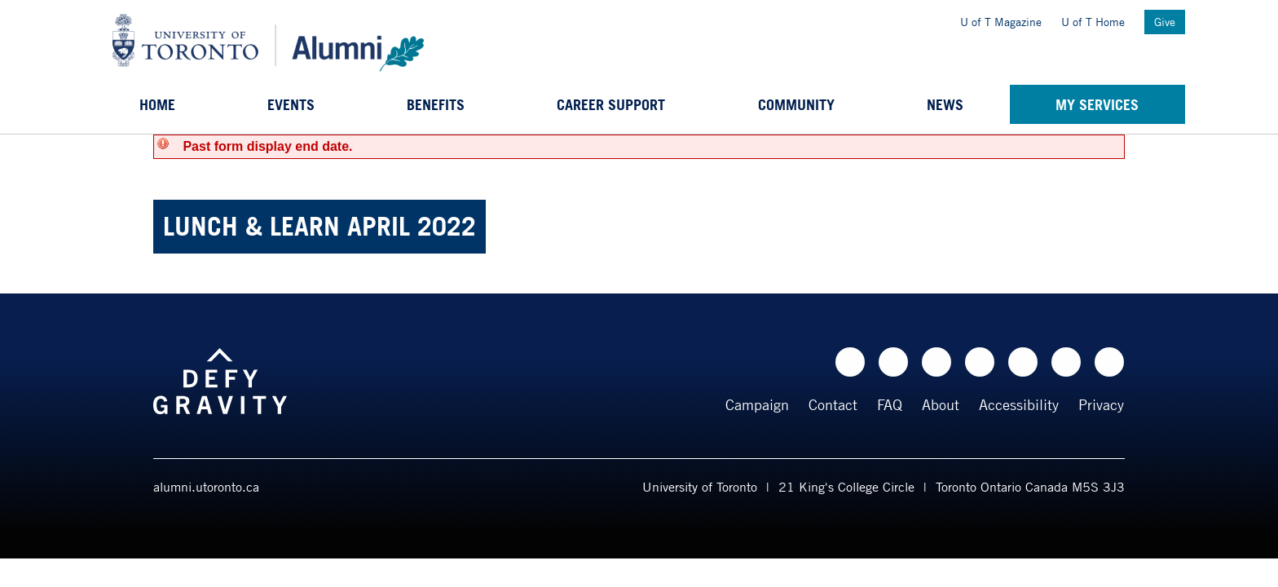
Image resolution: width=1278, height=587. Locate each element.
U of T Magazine (1001, 22)
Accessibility (1019, 404)
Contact (833, 404)
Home (157, 104)
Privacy (1101, 404)
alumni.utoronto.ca (206, 487)
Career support (611, 104)
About (940, 404)
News (945, 104)
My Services (1097, 104)
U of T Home (1093, 22)
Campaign (757, 404)
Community (796, 104)
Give (1164, 22)
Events (291, 104)
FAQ (889, 404)
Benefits (436, 104)
